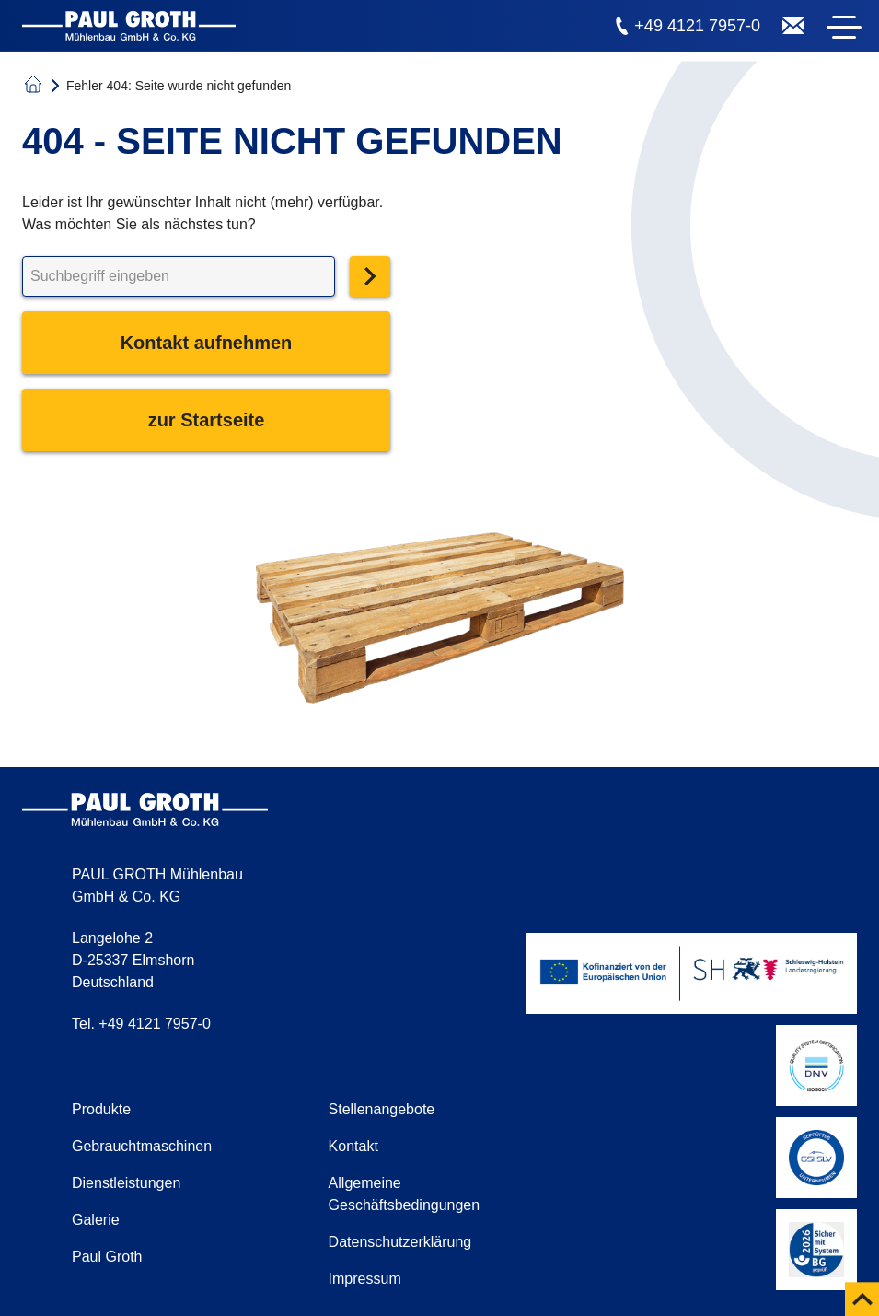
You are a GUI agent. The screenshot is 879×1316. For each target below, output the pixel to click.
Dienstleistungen (126, 1183)
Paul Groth (107, 1256)
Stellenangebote (382, 1109)
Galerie (96, 1220)
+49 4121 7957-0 (697, 26)
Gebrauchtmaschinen (142, 1146)
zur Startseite (206, 420)
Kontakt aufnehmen (207, 342)
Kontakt (353, 1146)
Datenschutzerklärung (400, 1242)
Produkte (101, 1109)
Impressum (365, 1279)
